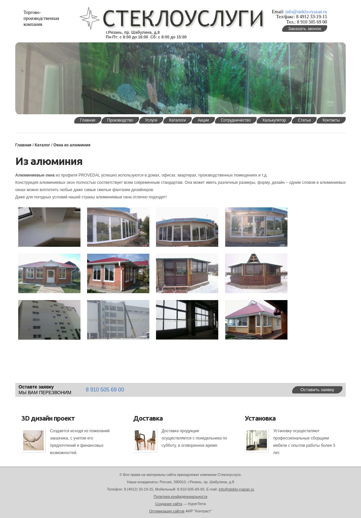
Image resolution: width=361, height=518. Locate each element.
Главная (23, 145)
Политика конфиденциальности (180, 496)
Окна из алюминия (71, 145)
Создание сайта (168, 504)
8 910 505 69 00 (105, 389)
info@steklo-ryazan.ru (306, 11)
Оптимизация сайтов (166, 511)
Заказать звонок (304, 28)
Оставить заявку (317, 389)
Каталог (42, 145)
